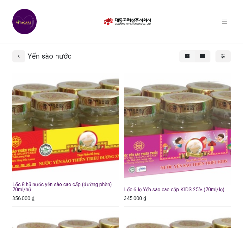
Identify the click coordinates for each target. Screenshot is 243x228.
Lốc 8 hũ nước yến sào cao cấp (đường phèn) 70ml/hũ (62, 187)
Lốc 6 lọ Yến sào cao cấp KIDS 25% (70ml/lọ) (174, 190)
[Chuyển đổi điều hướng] (224, 21)
